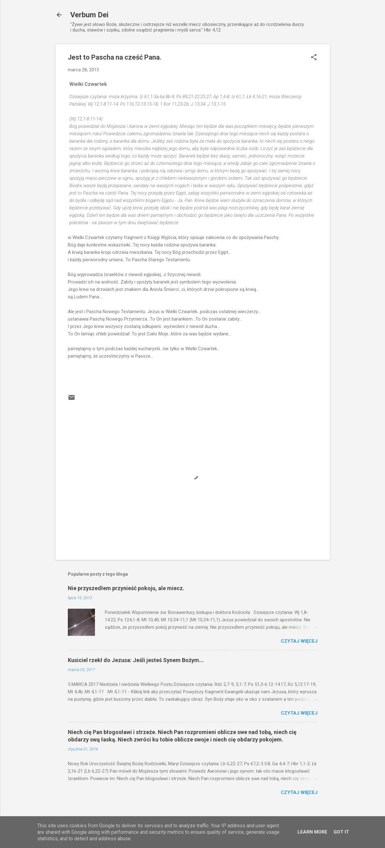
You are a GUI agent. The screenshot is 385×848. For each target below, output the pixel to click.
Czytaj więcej (299, 641)
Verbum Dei (89, 14)
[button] (313, 57)
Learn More (312, 832)
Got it (341, 832)
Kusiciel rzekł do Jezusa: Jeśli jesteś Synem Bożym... (136, 660)
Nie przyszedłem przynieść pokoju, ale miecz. (126, 588)
